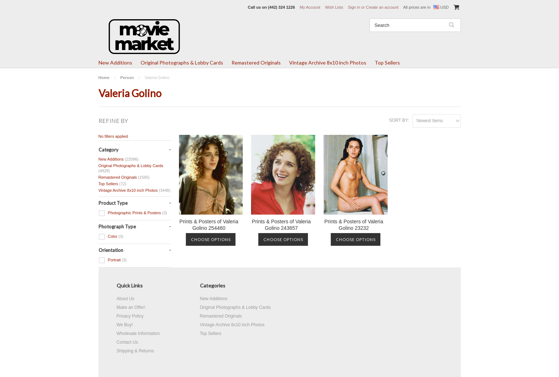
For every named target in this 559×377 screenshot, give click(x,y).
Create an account (382, 7)
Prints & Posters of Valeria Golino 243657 (281, 225)
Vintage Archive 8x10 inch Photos (327, 62)
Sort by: (399, 120)
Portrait (113, 260)
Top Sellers (387, 62)
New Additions (115, 62)
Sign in (354, 7)
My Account (310, 7)
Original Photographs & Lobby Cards (182, 62)
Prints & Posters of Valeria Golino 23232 (353, 225)
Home (104, 77)
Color (111, 236)
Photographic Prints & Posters (133, 213)
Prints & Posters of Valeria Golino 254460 (208, 225)
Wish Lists (334, 7)
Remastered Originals (256, 62)
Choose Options (211, 239)
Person (127, 77)
